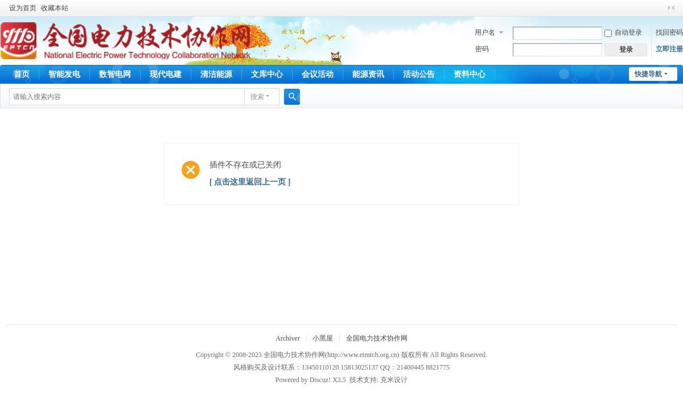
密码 (482, 49)
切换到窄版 (671, 8)
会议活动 (318, 74)
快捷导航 (648, 74)
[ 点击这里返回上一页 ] (249, 182)
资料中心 (469, 74)
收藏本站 (54, 8)
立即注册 (669, 49)
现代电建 (166, 74)
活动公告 (419, 74)
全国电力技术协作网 (377, 338)
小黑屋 (322, 338)
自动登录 (623, 32)
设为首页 (22, 8)
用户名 (485, 32)
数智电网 (115, 74)
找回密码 (669, 32)
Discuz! (320, 380)
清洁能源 (216, 74)
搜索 (257, 97)
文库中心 (267, 74)
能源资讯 (368, 74)
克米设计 (394, 380)
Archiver (287, 338)
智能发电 (64, 74)
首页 (22, 74)
